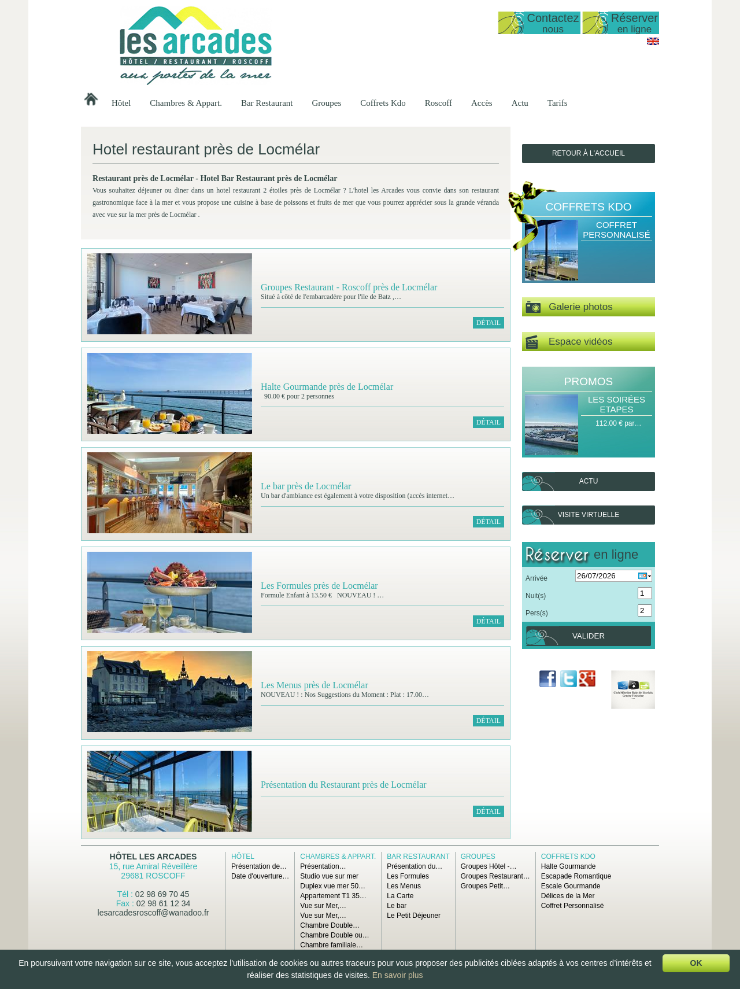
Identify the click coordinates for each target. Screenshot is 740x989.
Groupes (326, 103)
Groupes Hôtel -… (489, 866)
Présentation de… (259, 866)
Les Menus (404, 886)
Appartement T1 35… (333, 896)
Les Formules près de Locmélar (319, 586)
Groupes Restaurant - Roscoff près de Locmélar (349, 287)
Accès (482, 103)
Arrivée (536, 578)
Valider (588, 636)
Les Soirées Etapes (616, 404)
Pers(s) (537, 613)
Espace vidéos (569, 342)
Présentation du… (414, 866)
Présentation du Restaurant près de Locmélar (344, 784)
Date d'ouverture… (260, 876)
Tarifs (557, 103)
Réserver (634, 23)
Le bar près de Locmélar (306, 486)
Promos (588, 381)
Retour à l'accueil (588, 153)
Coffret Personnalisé (616, 229)
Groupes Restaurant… (495, 876)
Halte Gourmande (568, 866)
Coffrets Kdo (382, 103)
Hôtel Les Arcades (153, 856)
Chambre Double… (330, 925)
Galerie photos (569, 307)
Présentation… (323, 866)
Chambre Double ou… (334, 935)
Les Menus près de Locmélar (314, 685)
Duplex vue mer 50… (332, 886)
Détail (488, 323)
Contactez (553, 23)
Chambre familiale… (331, 945)
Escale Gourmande (571, 886)
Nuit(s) (536, 596)
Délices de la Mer (568, 896)
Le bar (396, 906)
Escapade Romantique (576, 876)
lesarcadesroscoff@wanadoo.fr (153, 912)
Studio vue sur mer (329, 876)
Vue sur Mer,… (323, 906)
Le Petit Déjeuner (414, 915)
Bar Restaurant (267, 103)
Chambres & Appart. (186, 103)
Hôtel (121, 103)
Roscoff (438, 103)
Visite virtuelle (588, 515)
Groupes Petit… (485, 886)
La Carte (400, 896)
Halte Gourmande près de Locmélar (327, 387)
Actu (520, 103)
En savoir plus (397, 975)
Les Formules (408, 876)
